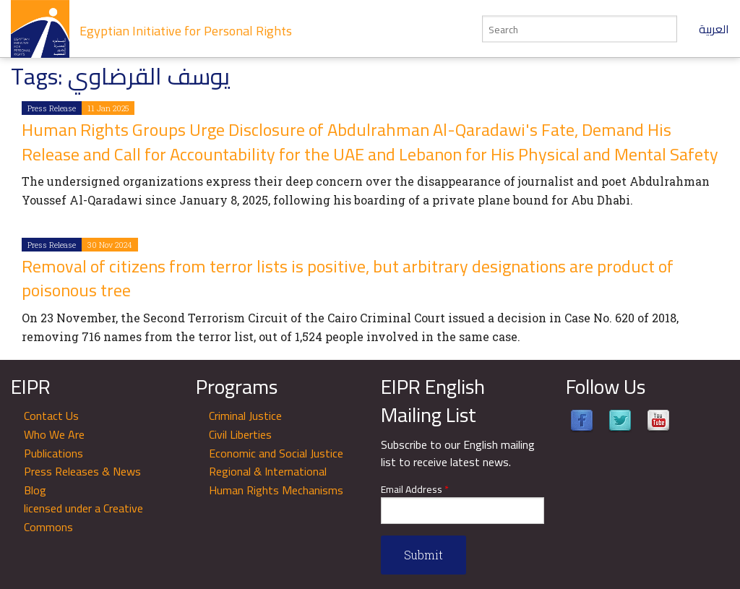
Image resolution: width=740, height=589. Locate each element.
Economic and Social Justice (276, 453)
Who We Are (54, 434)
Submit (423, 554)
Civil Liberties (240, 434)
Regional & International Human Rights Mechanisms (276, 480)
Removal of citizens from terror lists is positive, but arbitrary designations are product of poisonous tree (348, 278)
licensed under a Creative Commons (83, 517)
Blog (35, 490)
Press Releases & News (82, 471)
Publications (53, 453)
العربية (714, 29)
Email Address (415, 489)
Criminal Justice (245, 415)
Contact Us (51, 415)
